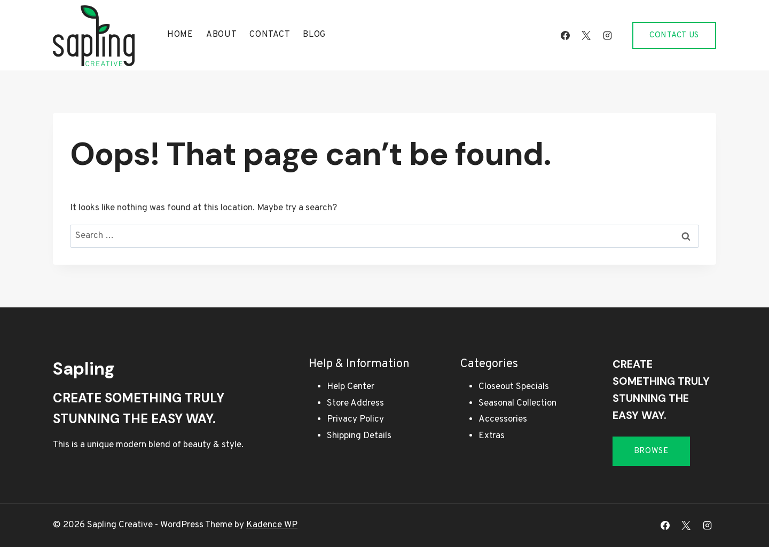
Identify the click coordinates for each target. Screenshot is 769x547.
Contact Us (674, 35)
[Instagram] (607, 35)
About (221, 34)
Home (180, 34)
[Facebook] (565, 35)
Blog (314, 34)
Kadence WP (271, 525)
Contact (269, 34)
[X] (586, 35)
